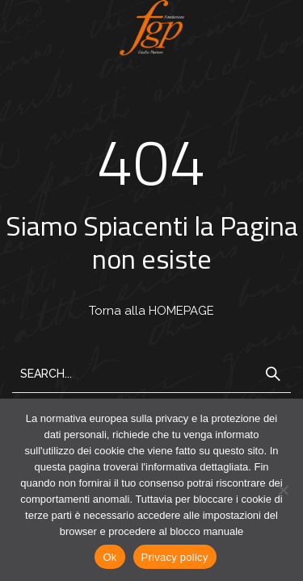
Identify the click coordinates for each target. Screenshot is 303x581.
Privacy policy (174, 557)
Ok (109, 557)
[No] (283, 490)
